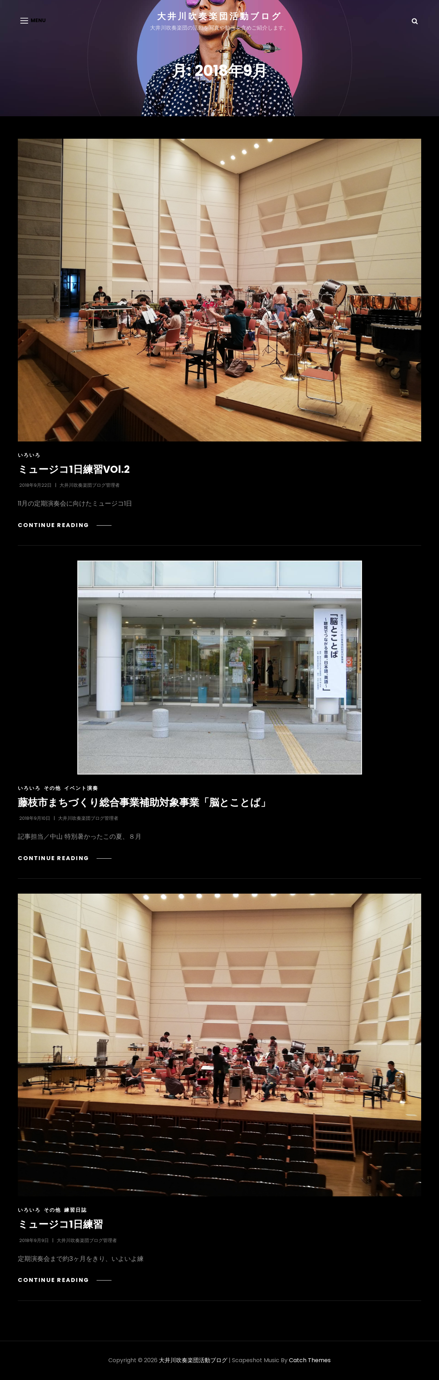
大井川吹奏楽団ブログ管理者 (90, 485)
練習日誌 (75, 1210)
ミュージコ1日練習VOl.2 (74, 470)
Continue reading (63, 525)
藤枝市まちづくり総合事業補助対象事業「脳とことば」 (144, 803)
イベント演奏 (81, 788)
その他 (52, 788)
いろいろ (29, 455)
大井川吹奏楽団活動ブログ (219, 16)
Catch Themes (310, 1360)
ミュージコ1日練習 (60, 1225)
